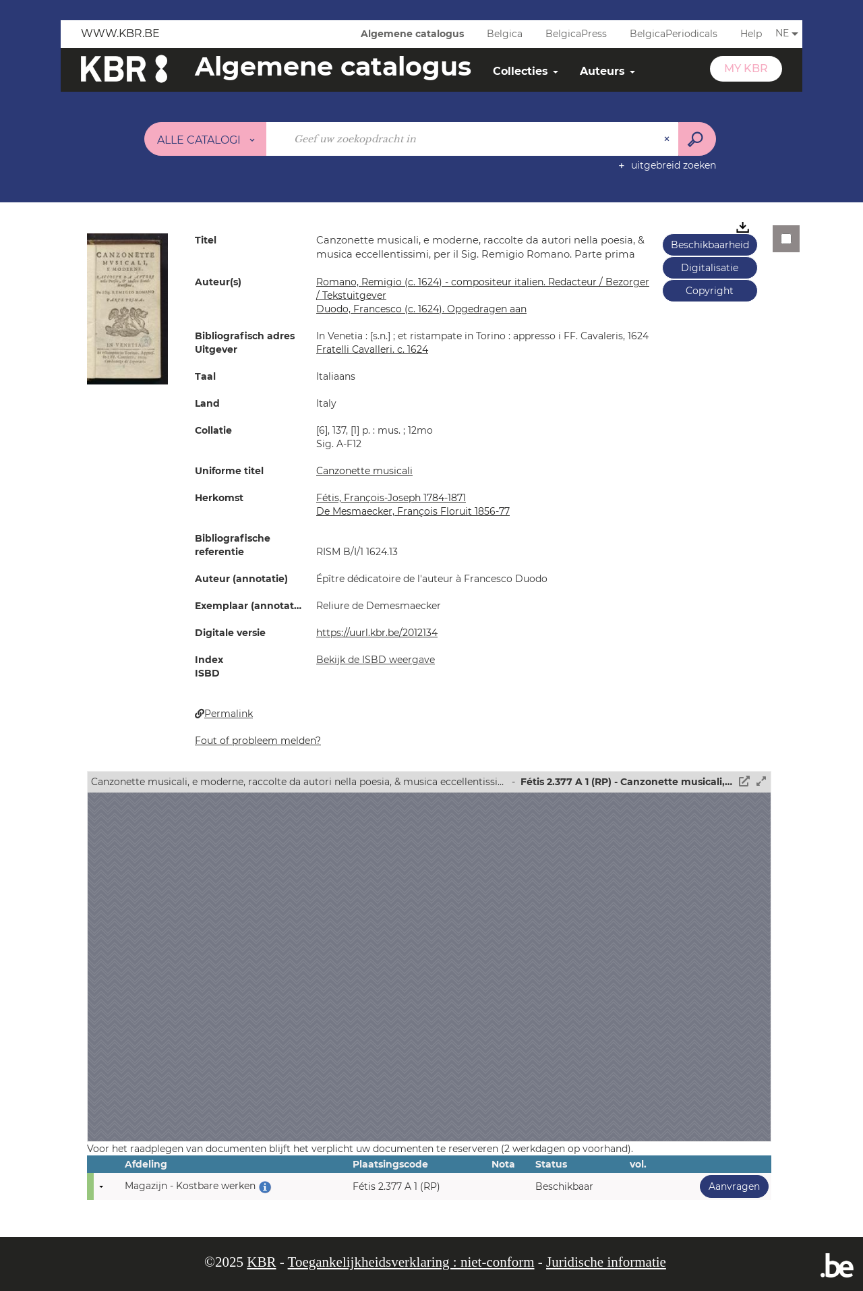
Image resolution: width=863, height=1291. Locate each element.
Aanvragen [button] (730, 1186)
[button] (127, 308)
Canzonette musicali (364, 471)
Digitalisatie (709, 268)
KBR (261, 1262)
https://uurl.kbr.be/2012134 (377, 633)
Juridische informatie (606, 1262)
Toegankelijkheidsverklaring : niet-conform (411, 1262)
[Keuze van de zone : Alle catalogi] (205, 139)
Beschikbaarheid (710, 245)
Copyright (710, 291)
